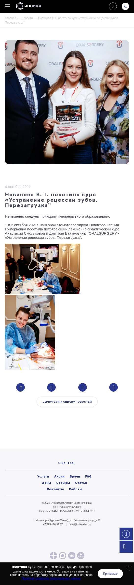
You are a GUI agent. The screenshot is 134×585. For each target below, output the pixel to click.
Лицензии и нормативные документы (65, 457)
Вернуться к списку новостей (67, 401)
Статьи (81, 483)
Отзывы (63, 483)
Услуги (43, 476)
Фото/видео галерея (66, 440)
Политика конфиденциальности (65, 462)
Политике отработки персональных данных (51, 578)
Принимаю (110, 573)
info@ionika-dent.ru (80, 524)
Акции (59, 476)
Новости (27, 18)
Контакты (55, 489)
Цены (46, 483)
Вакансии (65, 451)
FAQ (88, 476)
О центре (65, 435)
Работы (75, 489)
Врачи (75, 476)
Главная (10, 18)
